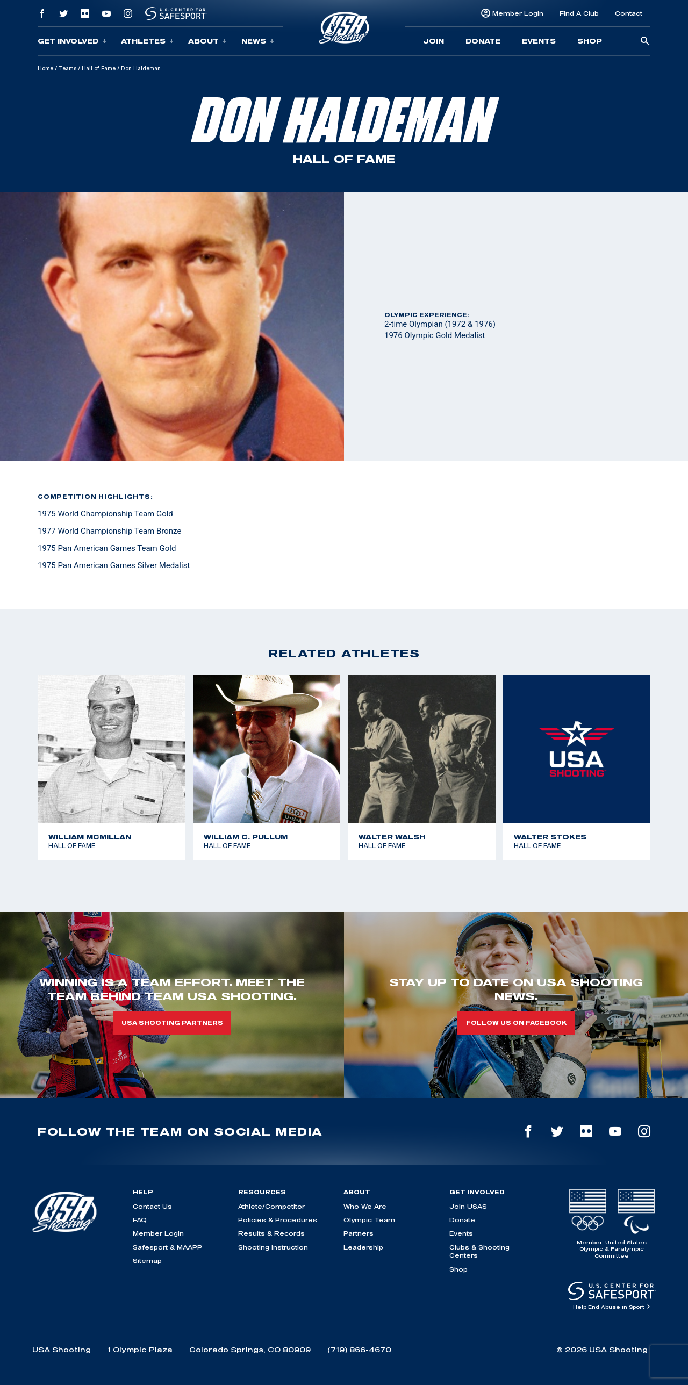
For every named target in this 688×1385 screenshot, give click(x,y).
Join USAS (468, 1206)
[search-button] (645, 41)
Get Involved (72, 41)
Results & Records (271, 1233)
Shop (589, 41)
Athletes (147, 41)
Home (45, 68)
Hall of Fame (99, 68)
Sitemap (147, 1260)
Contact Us (152, 1206)
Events (539, 41)
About (207, 41)
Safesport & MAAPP (167, 1247)
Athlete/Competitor (271, 1206)
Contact (628, 13)
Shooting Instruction (273, 1247)
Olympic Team (369, 1219)
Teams (67, 68)
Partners (358, 1233)
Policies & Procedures (277, 1219)
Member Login (517, 13)
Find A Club (579, 13)
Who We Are (364, 1206)
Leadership (363, 1247)
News (257, 41)
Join (433, 41)
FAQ (140, 1219)
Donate (482, 41)
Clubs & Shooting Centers (479, 1251)
